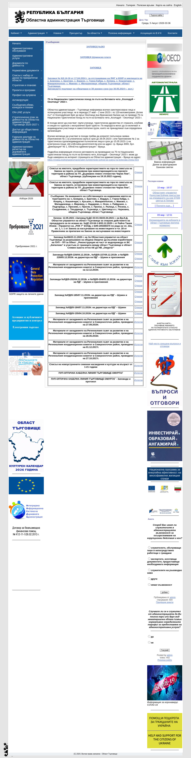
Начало (120, 5)
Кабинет (15, 33)
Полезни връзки (145, 5)
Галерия (130, 5)
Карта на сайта (164, 5)
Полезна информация (119, 33)
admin (173, 597)
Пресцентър (75, 33)
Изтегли (138, 267)
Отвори (138, 172)
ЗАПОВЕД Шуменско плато (95, 57)
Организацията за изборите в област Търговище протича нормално (164, 224)
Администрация (36, 33)
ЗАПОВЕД (95, 67)
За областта (93, 33)
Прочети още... (164, 206)
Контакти (172, 33)
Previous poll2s (165, 660)
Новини (57, 33)
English (178, 5)
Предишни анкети (164, 602)
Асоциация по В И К (151, 33)
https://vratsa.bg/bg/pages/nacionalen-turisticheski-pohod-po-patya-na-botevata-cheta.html (93, 159)
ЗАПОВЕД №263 (95, 46)
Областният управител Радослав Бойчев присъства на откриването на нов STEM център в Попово (164, 197)
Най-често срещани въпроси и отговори (165, 345)
